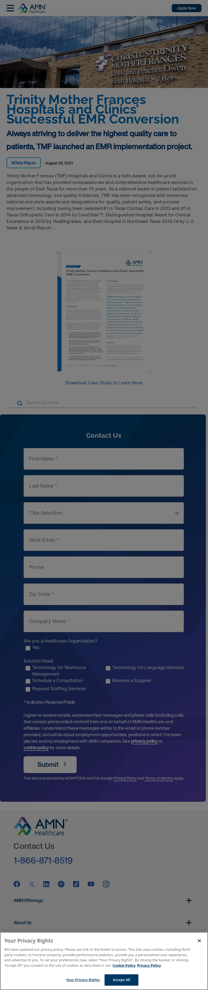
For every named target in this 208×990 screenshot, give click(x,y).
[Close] (199, 941)
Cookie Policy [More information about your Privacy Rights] (124, 965)
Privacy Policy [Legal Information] (149, 965)
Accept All (121, 979)
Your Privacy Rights (83, 979)
